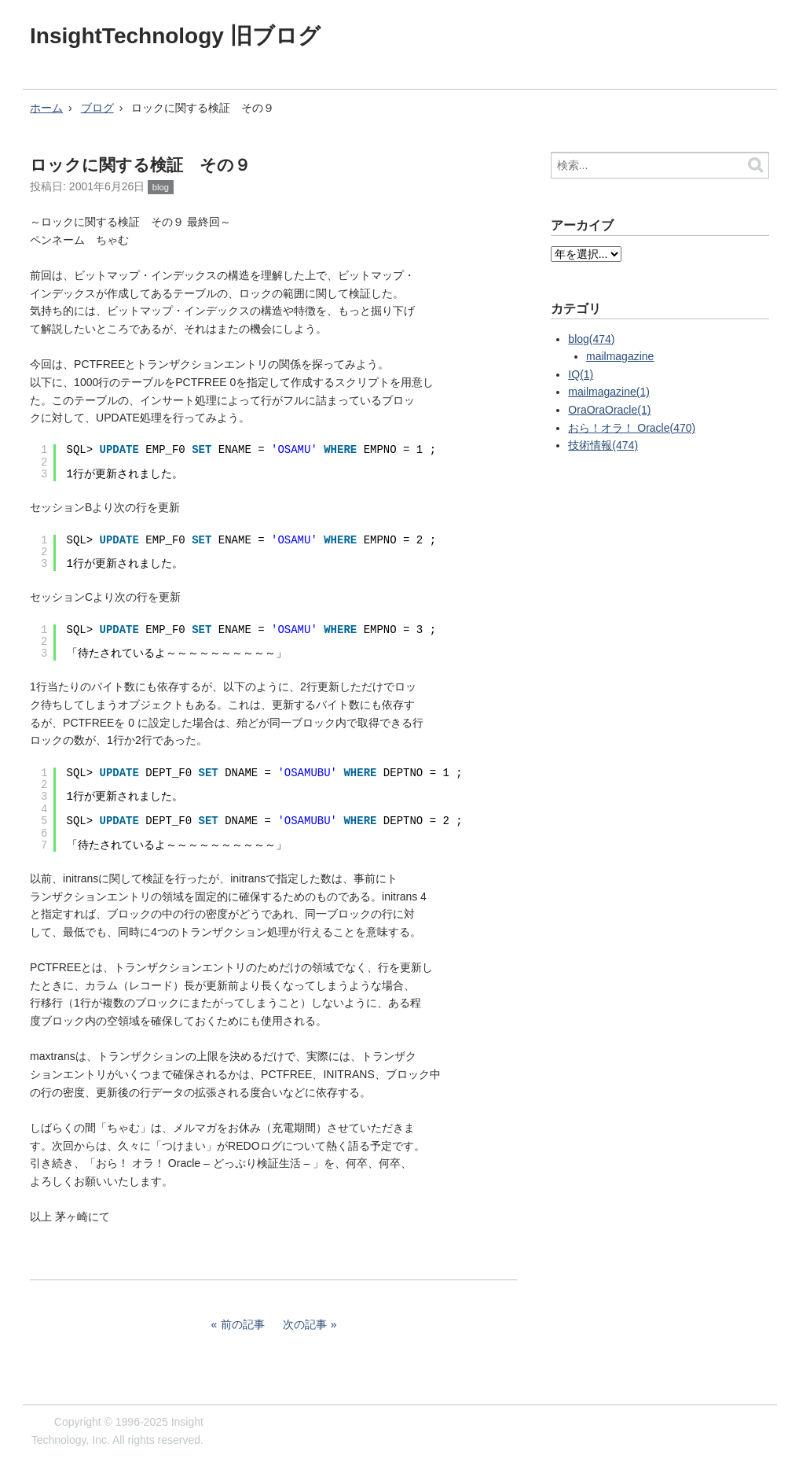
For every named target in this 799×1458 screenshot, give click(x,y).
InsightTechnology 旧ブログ (175, 36)
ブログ (97, 107)
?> (586, 254)
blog (160, 187)
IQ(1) (580, 374)
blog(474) (591, 339)
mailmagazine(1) (608, 391)
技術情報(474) (603, 445)
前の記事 (243, 1324)
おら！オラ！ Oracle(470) (631, 428)
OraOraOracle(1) (609, 409)
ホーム (46, 107)
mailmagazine (620, 356)
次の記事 (305, 1324)
